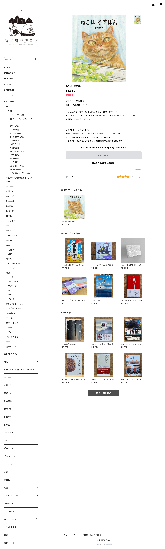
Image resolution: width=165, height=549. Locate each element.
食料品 (11, 295)
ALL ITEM (8, 96)
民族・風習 (14, 140)
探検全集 (10, 211)
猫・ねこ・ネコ (11, 230)
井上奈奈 (10, 186)
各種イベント (11, 346)
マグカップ (12, 286)
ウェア (10, 332)
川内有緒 (10, 201)
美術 (10, 254)
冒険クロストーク (15, 308)
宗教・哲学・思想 (17, 137)
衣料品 (9, 259)
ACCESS (8, 84)
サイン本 (9, 226)
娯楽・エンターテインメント (21, 173)
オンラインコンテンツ (14, 304)
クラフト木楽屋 (12, 337)
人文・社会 (14, 130)
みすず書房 (10, 221)
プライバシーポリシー (70, 535)
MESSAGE (9, 79)
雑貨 (8, 273)
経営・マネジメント (17, 151)
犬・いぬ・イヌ (11, 235)
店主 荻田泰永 (12, 323)
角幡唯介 (10, 191)
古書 (8, 245)
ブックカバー (13, 281)
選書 (8, 342)
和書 (10, 111)
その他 (11, 299)
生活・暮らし (15, 162)
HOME (7, 67)
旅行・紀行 (14, 126)
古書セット (12, 250)
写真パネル (10, 313)
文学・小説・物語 (17, 115)
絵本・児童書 (15, 169)
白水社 (9, 216)
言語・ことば (15, 144)
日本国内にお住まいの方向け (103, 163)
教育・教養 (14, 158)
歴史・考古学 (15, 133)
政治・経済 (14, 148)
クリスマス (10, 240)
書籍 (10, 327)
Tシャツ (11, 268)
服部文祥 (10, 196)
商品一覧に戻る (103, 393)
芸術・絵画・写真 (17, 166)
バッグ (10, 277)
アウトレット (11, 318)
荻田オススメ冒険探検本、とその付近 (19, 369)
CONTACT (9, 90)
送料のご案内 (9, 73)
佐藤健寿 (10, 206)
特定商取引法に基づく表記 (91, 535)
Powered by (104, 544)
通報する (138, 169)
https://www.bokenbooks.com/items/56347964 (88, 137)
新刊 (8, 106)
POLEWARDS (14, 263)
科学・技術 (14, 155)
